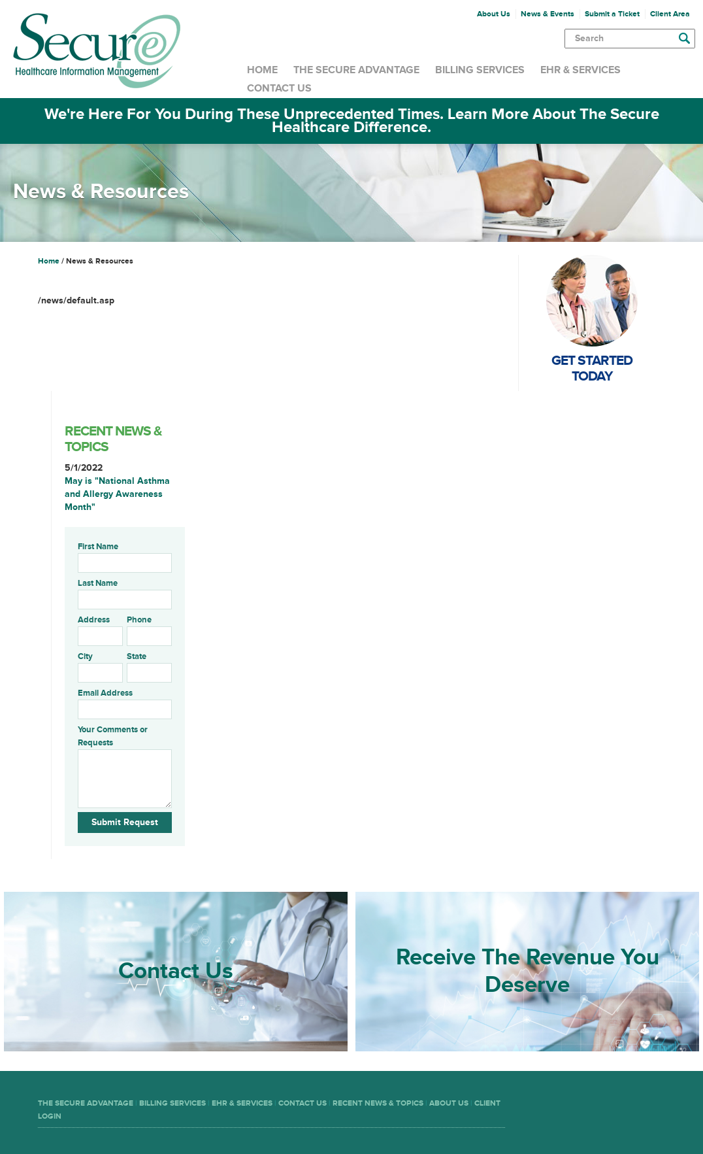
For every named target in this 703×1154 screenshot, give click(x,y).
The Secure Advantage (356, 70)
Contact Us (279, 88)
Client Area (670, 14)
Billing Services (480, 70)
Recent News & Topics (378, 1103)
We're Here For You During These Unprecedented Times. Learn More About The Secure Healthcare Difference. (351, 121)
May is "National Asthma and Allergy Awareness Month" (117, 494)
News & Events (547, 14)
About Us (493, 14)
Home (262, 70)
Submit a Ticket (612, 14)
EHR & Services (580, 70)
